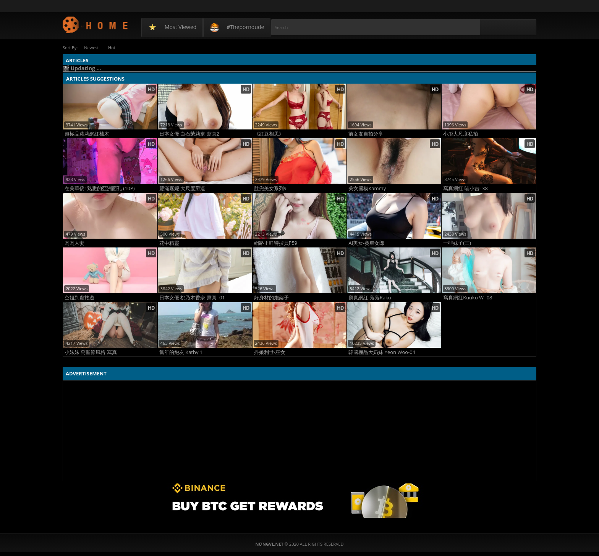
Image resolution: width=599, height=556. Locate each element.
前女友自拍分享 (365, 134)
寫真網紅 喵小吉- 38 (465, 188)
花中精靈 (169, 243)
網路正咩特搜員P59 (276, 243)
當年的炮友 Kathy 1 (181, 352)
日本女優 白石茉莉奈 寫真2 (189, 134)
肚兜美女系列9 (270, 188)
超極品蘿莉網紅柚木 (87, 134)
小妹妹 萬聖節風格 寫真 (91, 352)
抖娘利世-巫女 (269, 352)
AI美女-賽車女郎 (366, 243)
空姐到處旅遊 (79, 297)
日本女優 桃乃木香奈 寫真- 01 (192, 297)
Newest (91, 47)
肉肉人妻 (74, 243)
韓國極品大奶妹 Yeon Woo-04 (381, 352)
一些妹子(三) (457, 243)
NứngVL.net (96, 24)
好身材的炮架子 (271, 297)
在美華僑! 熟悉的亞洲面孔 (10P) (100, 188)
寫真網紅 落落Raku (369, 297)
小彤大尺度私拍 (460, 134)
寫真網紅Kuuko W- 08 (467, 297)
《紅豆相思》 (269, 134)
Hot (112, 47)
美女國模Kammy (367, 188)
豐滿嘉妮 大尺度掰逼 (182, 188)
